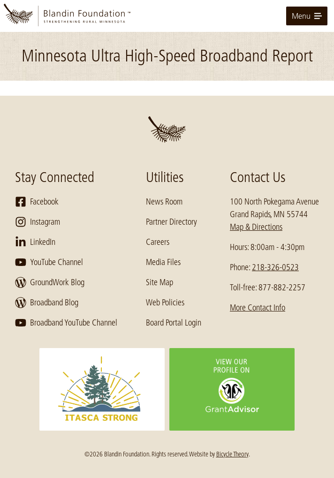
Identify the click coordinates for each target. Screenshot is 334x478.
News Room (164, 202)
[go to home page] (167, 16)
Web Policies (165, 302)
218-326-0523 (275, 267)
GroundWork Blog (49, 282)
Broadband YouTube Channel (66, 322)
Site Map (159, 282)
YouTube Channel (49, 262)
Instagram (37, 222)
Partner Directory (171, 222)
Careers (157, 242)
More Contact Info (257, 308)
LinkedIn (35, 242)
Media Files (163, 262)
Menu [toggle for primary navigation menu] (307, 16)
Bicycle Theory (232, 454)
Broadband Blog (46, 302)
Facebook (37, 201)
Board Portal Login (173, 323)
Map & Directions (256, 227)
